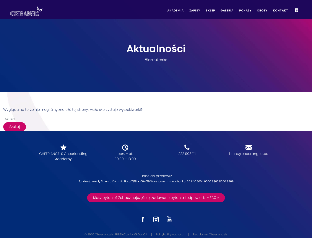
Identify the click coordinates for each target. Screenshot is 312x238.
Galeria (227, 10)
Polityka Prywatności (170, 234)
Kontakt (280, 10)
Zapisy (194, 10)
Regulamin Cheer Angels (210, 234)
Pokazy (245, 10)
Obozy (262, 10)
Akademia (175, 10)
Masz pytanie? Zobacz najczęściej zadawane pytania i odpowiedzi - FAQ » (156, 197)
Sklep (210, 10)
